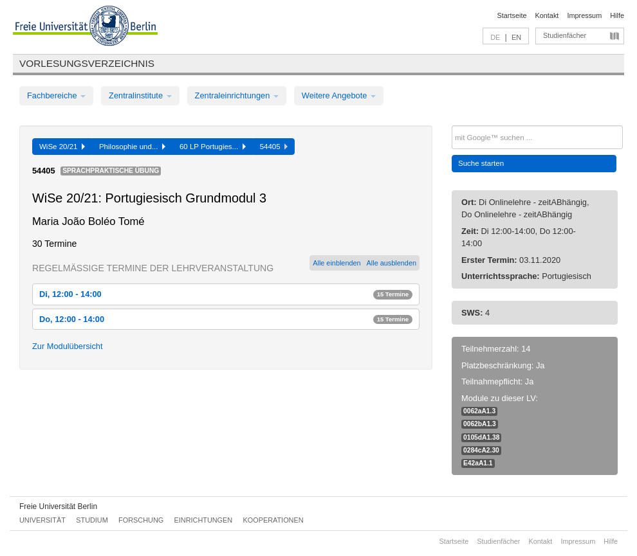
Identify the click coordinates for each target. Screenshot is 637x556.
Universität (42, 520)
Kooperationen (273, 520)
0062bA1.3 (479, 423)
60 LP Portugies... (213, 146)
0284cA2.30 (481, 450)
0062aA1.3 (479, 411)
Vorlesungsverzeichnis (86, 63)
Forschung (140, 520)
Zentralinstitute (140, 95)
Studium (92, 520)
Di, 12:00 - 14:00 (225, 294)
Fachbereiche (56, 95)
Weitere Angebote (339, 95)
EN (516, 37)
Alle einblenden (336, 263)
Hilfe (617, 15)
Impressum (584, 15)
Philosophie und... (132, 146)
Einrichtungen (203, 520)
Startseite (512, 15)
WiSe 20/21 (62, 146)
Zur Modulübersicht (67, 346)
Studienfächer (564, 35)
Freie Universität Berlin (58, 506)
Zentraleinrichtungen (237, 95)
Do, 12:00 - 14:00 (225, 319)
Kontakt (547, 15)
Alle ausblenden (391, 263)
